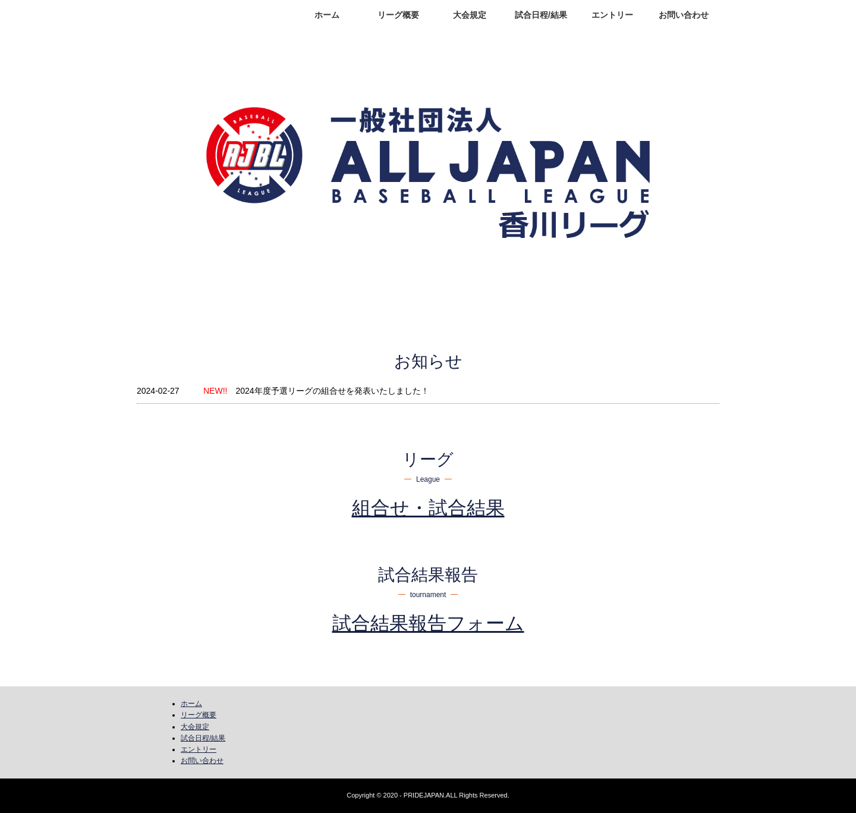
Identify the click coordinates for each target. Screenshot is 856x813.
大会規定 (469, 15)
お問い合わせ (684, 15)
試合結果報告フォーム (428, 623)
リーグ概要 (398, 15)
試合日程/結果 (541, 15)
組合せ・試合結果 (428, 508)
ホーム (326, 15)
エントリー (612, 15)
